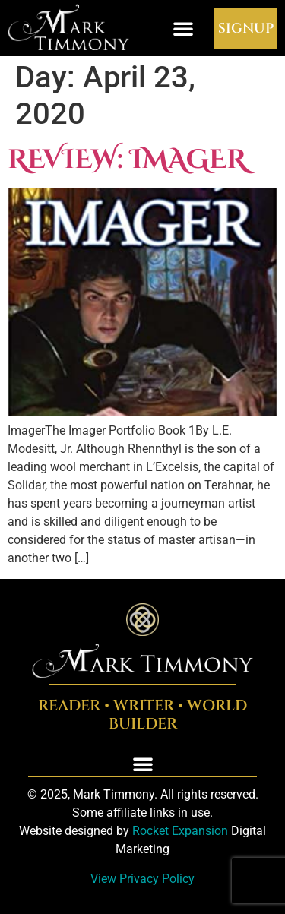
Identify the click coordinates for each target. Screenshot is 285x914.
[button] (183, 28)
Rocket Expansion (180, 831)
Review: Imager (127, 160)
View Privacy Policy (142, 878)
